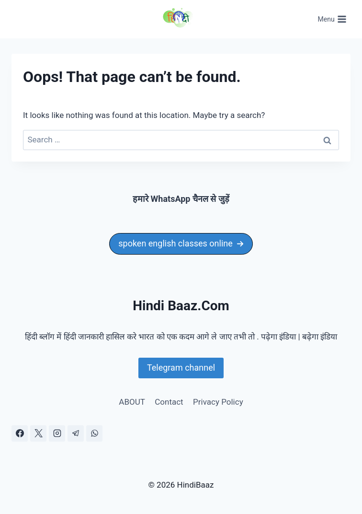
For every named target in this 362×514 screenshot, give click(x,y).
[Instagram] (57, 433)
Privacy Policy (218, 402)
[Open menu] (332, 19)
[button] (181, 244)
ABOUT (132, 402)
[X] (38, 433)
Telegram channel (181, 367)
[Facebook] (19, 433)
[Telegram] (76, 433)
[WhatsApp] (94, 433)
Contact (169, 402)
